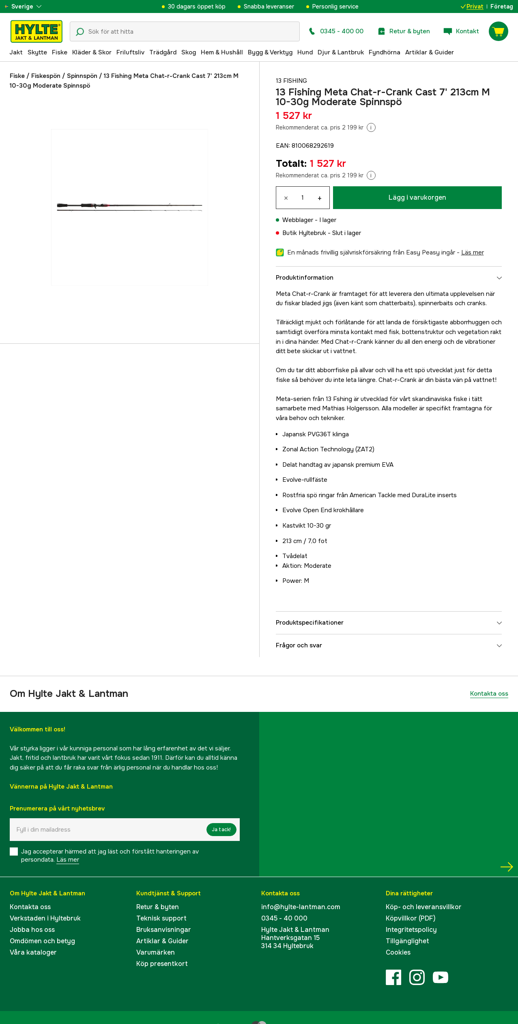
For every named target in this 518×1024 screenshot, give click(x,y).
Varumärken (155, 952)
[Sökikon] (80, 32)
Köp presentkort (162, 963)
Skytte (37, 52)
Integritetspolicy (411, 929)
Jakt (16, 52)
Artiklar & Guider (429, 52)
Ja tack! (221, 829)
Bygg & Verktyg (270, 52)
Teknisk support (161, 918)
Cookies (398, 952)
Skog (188, 52)
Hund (305, 52)
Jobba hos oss (32, 929)
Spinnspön (82, 76)
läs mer (472, 252)
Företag (501, 6)
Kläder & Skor (92, 52)
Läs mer (67, 860)
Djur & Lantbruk (341, 52)
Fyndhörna (384, 52)
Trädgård (162, 52)
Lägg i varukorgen (417, 197)
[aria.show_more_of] (30, 6)
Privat (472, 6)
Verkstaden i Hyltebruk (45, 918)
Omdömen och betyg (42, 941)
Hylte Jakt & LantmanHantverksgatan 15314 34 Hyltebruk (295, 937)
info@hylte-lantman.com (300, 907)
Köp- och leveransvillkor (424, 907)
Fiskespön (45, 76)
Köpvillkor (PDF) (411, 918)
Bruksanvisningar (163, 929)
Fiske (59, 52)
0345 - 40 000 (284, 918)
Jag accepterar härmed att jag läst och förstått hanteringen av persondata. (110, 855)
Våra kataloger (33, 952)
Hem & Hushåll (222, 52)
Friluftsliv (130, 52)
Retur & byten (157, 907)
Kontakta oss (489, 694)
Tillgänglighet (407, 941)
